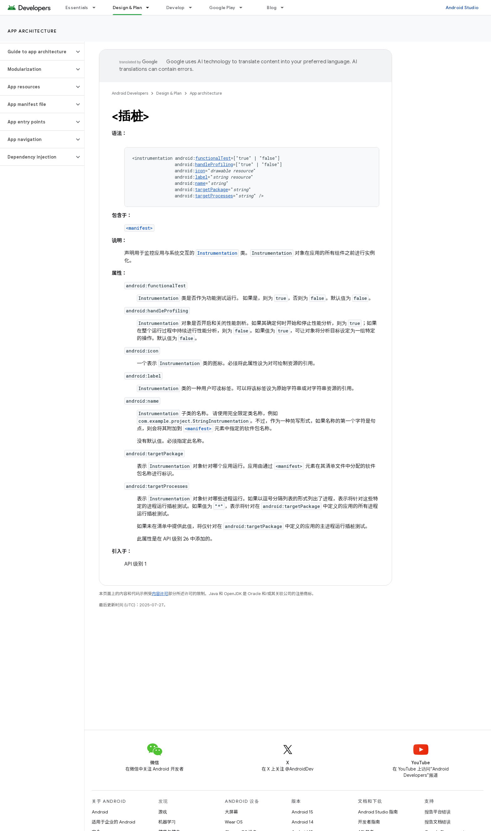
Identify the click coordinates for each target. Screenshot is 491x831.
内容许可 (160, 593)
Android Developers (130, 93)
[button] (37, 52)
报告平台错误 (438, 812)
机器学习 (167, 822)
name (200, 183)
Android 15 (302, 812)
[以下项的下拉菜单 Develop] (193, 7)
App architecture (32, 31)
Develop (175, 7)
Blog (272, 7)
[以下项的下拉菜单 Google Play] (243, 7)
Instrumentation (217, 253)
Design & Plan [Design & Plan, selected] (127, 7)
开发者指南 (369, 822)
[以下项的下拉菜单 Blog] (285, 7)
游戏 (162, 812)
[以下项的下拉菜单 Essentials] (96, 7)
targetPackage (211, 189)
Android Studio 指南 (378, 812)
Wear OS (234, 822)
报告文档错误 (438, 822)
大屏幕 (231, 812)
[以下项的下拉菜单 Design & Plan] (150, 7)
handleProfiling (214, 164)
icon (200, 171)
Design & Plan (169, 93)
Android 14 (302, 822)
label (201, 177)
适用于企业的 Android (113, 822)
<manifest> (139, 228)
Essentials (76, 7)
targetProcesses (214, 196)
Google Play (222, 7)
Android (100, 812)
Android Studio (462, 7)
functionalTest (213, 158)
